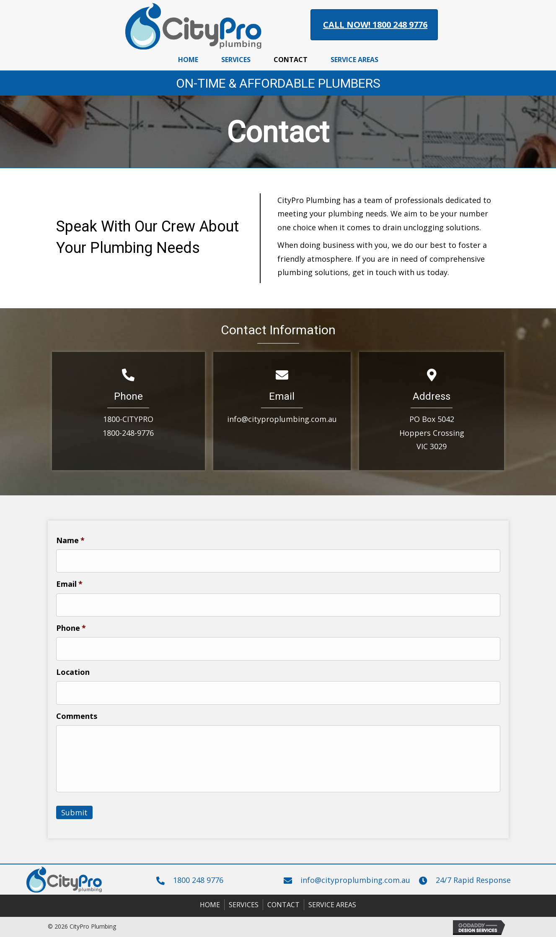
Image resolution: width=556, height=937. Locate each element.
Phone (71, 628)
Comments (76, 716)
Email (69, 584)
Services (244, 904)
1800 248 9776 (198, 880)
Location (73, 672)
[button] (374, 24)
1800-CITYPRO (128, 419)
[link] (188, 59)
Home (210, 904)
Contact (283, 904)
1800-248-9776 (128, 433)
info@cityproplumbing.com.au (282, 419)
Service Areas (332, 904)
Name (70, 540)
